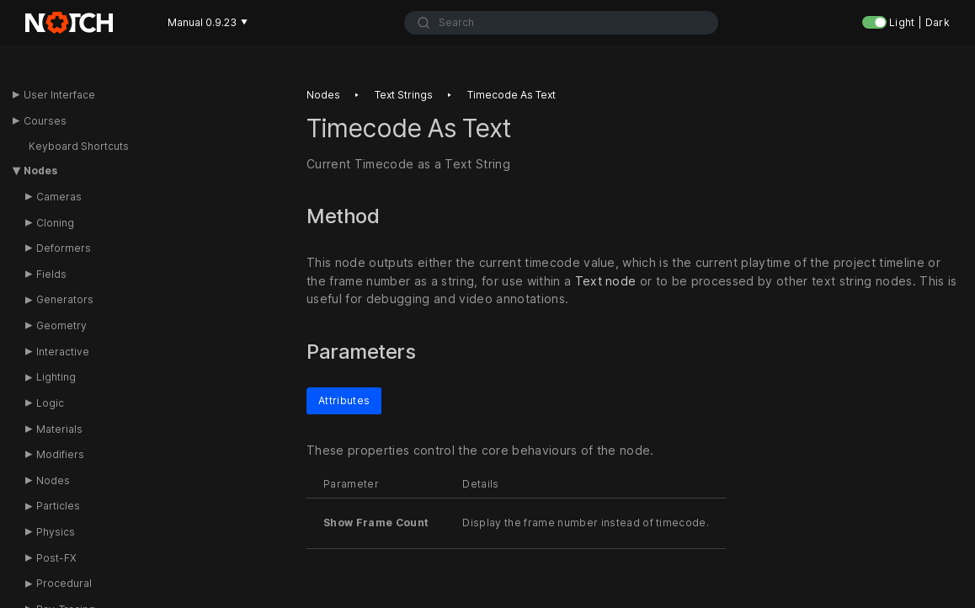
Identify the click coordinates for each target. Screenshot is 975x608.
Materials (59, 429)
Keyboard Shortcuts (79, 146)
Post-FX (56, 558)
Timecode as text (511, 94)
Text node (606, 281)
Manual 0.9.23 (208, 22)
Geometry (61, 325)
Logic (50, 403)
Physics (55, 531)
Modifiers (60, 454)
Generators (64, 299)
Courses (45, 121)
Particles (58, 505)
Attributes (344, 399)
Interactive (62, 351)
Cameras (59, 196)
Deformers (63, 248)
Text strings (404, 94)
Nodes (40, 170)
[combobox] (561, 23)
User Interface (59, 94)
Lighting (56, 377)
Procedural (64, 583)
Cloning (55, 222)
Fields (51, 274)
